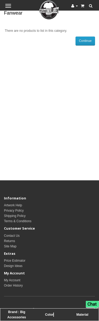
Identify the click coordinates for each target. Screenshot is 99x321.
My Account (12, 280)
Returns (9, 241)
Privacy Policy (14, 210)
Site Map (10, 246)
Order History (13, 285)
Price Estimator (14, 260)
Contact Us (12, 236)
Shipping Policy (15, 216)
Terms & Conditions (17, 221)
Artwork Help (13, 205)
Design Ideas (13, 266)
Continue (85, 41)
